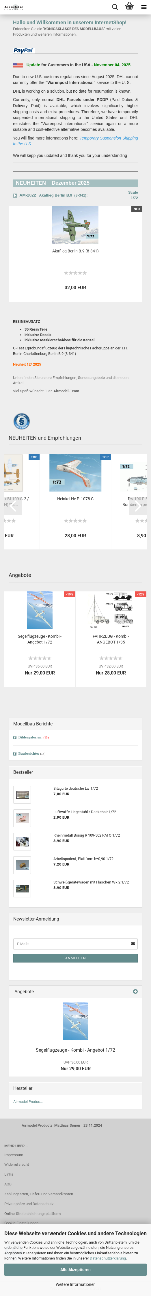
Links (8, 1174)
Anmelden (75, 958)
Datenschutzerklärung (108, 1258)
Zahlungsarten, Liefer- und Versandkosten (38, 1194)
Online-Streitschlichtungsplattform (32, 1213)
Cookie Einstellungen (21, 1223)
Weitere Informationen (76, 1284)
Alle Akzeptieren (75, 1269)
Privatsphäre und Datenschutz (28, 1204)
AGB (8, 1184)
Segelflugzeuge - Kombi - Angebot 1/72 (39, 639)
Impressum (13, 1155)
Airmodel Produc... (28, 1101)
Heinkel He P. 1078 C (75, 498)
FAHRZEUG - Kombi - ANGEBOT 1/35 (111, 639)
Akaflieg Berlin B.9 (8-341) (75, 251)
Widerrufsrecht (16, 1164)
